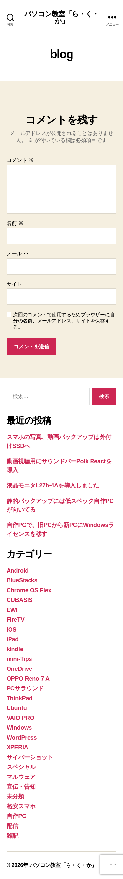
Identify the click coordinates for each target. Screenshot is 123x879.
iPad (13, 639)
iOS (11, 629)
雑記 (12, 836)
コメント (20, 160)
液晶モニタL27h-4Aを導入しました (53, 485)
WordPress (22, 737)
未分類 (15, 796)
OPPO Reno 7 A (28, 678)
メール (18, 253)
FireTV (15, 619)
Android (18, 570)
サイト (14, 284)
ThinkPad (19, 698)
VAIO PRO (20, 718)
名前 (15, 223)
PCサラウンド (25, 688)
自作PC (16, 816)
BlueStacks (22, 580)
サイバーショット (30, 757)
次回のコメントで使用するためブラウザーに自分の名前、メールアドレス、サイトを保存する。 (63, 321)
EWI (12, 610)
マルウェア (21, 777)
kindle (15, 649)
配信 (12, 826)
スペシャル (21, 767)
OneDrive (19, 669)
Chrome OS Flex (29, 590)
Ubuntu (17, 708)
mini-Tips (19, 659)
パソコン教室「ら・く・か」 (61, 17)
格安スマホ (21, 806)
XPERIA (17, 747)
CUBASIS (19, 600)
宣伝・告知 (21, 786)
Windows (19, 727)
